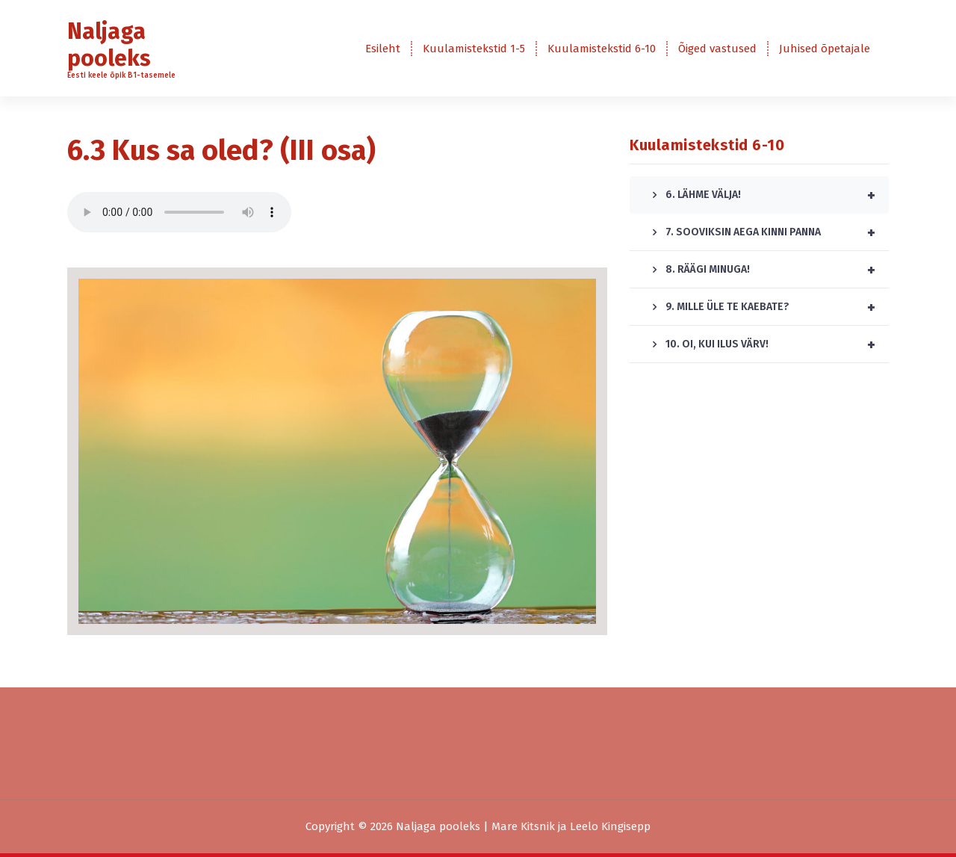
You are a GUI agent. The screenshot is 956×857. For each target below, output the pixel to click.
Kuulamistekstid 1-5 (474, 48)
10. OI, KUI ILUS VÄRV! (777, 344)
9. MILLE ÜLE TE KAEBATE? (777, 307)
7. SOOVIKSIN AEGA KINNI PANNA (777, 232)
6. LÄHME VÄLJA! (777, 195)
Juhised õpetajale (824, 48)
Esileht (382, 48)
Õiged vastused (717, 48)
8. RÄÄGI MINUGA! (777, 269)
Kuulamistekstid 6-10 (601, 48)
